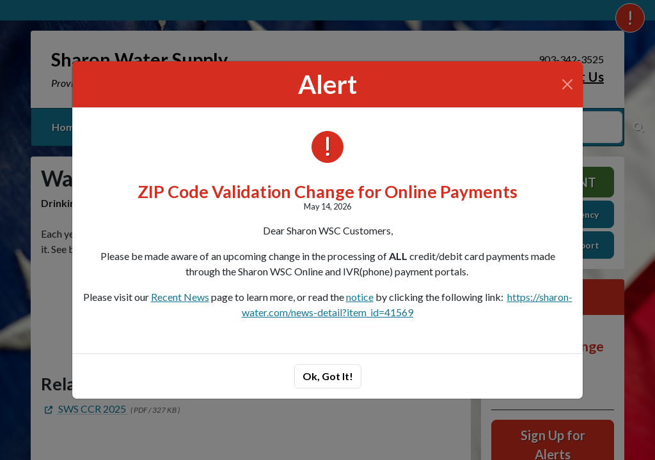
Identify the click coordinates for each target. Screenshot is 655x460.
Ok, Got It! (328, 376)
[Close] (567, 84)
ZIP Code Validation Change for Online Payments (327, 191)
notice (360, 297)
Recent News (180, 297)
